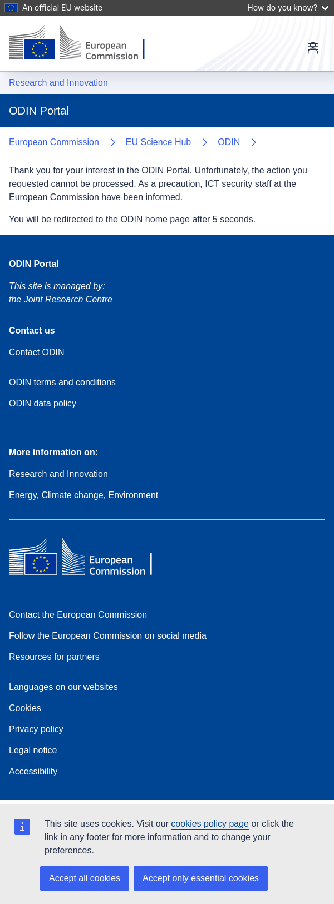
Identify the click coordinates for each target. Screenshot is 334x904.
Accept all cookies (84, 878)
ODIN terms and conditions (62, 382)
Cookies (25, 708)
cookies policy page (210, 823)
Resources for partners (54, 657)
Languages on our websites (63, 687)
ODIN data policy (42, 403)
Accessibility (33, 771)
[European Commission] (85, 43)
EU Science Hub (158, 142)
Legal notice (33, 750)
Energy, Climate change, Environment (83, 495)
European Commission (54, 142)
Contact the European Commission (78, 614)
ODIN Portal (34, 264)
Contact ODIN (37, 352)
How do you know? (287, 7)
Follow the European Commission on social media (108, 635)
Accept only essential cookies (201, 878)
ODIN (229, 142)
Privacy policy (36, 729)
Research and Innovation (58, 82)
